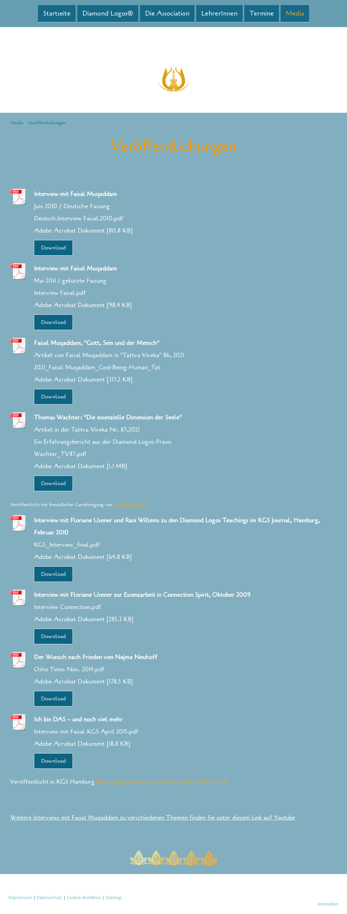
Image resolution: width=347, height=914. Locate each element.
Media (295, 13)
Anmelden (328, 904)
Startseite (56, 13)
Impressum (20, 897)
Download (53, 248)
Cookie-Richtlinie (84, 897)
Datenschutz (49, 897)
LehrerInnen (219, 13)
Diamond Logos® (107, 13)
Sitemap (113, 897)
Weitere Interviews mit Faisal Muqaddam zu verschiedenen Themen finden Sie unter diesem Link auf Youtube (152, 817)
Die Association (167, 13)
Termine (261, 13)
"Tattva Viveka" (130, 504)
